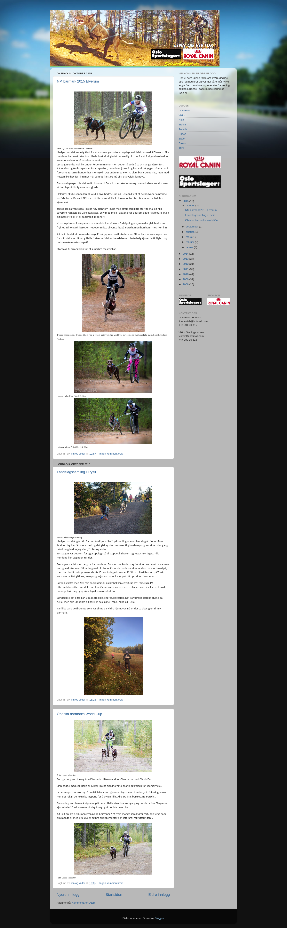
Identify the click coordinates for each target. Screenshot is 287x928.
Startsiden (114, 894)
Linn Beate (185, 110)
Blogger (159, 918)
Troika (182, 124)
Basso (182, 143)
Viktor (182, 115)
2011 (186, 269)
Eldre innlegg (159, 894)
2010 (186, 274)
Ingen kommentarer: (111, 453)
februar (190, 242)
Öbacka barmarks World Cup (79, 714)
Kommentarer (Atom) (84, 902)
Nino (181, 119)
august (190, 231)
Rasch (182, 133)
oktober (190, 205)
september (192, 226)
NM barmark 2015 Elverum (78, 81)
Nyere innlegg (68, 894)
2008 (186, 284)
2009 (186, 279)
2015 (186, 201)
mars (189, 236)
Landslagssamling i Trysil (76, 472)
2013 (186, 258)
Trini (181, 147)
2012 (186, 263)
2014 (186, 253)
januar (190, 247)
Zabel (182, 138)
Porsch (183, 129)
